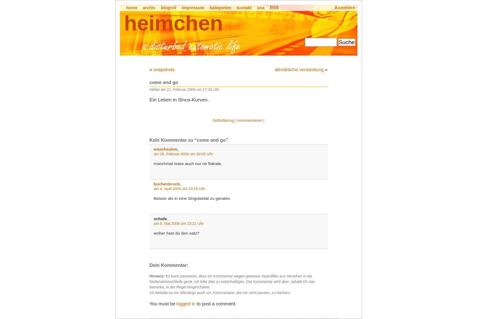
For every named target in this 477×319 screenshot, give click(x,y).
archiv (149, 8)
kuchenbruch (167, 184)
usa (261, 8)
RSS (274, 8)
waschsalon (166, 149)
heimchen (173, 23)
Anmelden (345, 8)
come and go (164, 82)
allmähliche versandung (299, 69)
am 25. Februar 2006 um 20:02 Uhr (183, 154)
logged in (185, 303)
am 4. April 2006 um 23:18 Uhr (179, 189)
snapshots (164, 69)
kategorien (221, 8)
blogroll (168, 8)
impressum (193, 8)
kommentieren (249, 120)
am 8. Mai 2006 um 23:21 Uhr (179, 223)
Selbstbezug (223, 120)
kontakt (244, 8)
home (132, 8)
